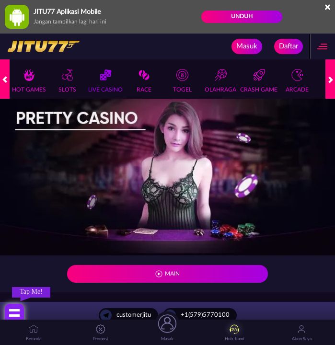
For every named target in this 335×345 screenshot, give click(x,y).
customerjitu (125, 315)
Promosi (100, 332)
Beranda (33, 332)
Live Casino (105, 80)
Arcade (297, 80)
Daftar (288, 46)
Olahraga (220, 80)
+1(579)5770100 (197, 315)
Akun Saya (302, 332)
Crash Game (258, 80)
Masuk (246, 46)
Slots (67, 80)
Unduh (242, 16)
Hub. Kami (234, 332)
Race (144, 80)
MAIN (172, 273)
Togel (182, 80)
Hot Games (29, 80)
